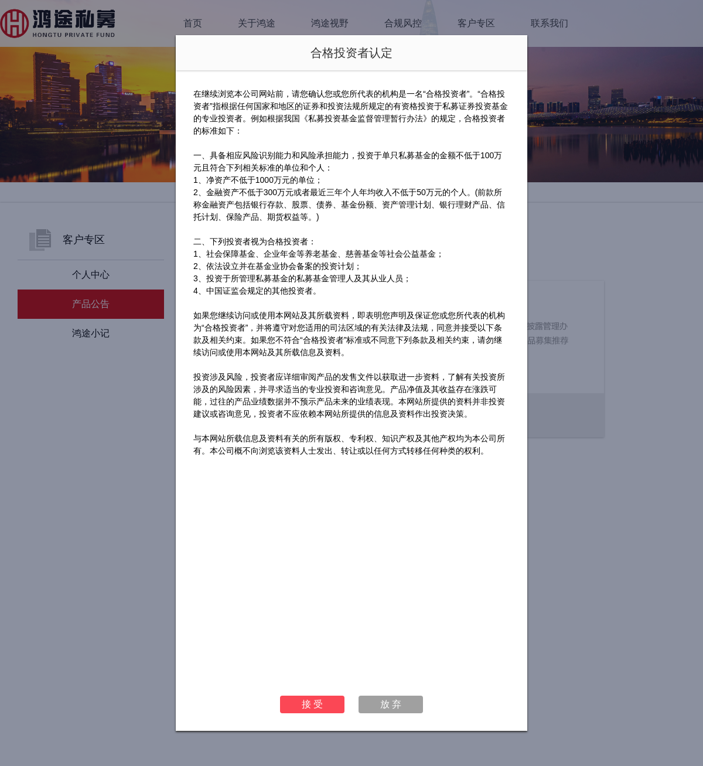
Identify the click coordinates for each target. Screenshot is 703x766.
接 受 (312, 704)
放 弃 (390, 704)
